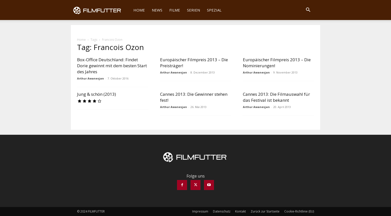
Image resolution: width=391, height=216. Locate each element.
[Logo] (100, 10)
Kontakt (240, 211)
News (157, 10)
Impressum (200, 211)
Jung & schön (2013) (96, 94)
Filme (174, 10)
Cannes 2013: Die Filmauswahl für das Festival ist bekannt (276, 97)
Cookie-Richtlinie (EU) (299, 211)
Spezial (214, 10)
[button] (308, 10)
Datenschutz (221, 211)
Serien (193, 10)
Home (139, 10)
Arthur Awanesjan (90, 78)
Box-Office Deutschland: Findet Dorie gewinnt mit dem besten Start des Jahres (112, 65)
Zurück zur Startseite (265, 211)
